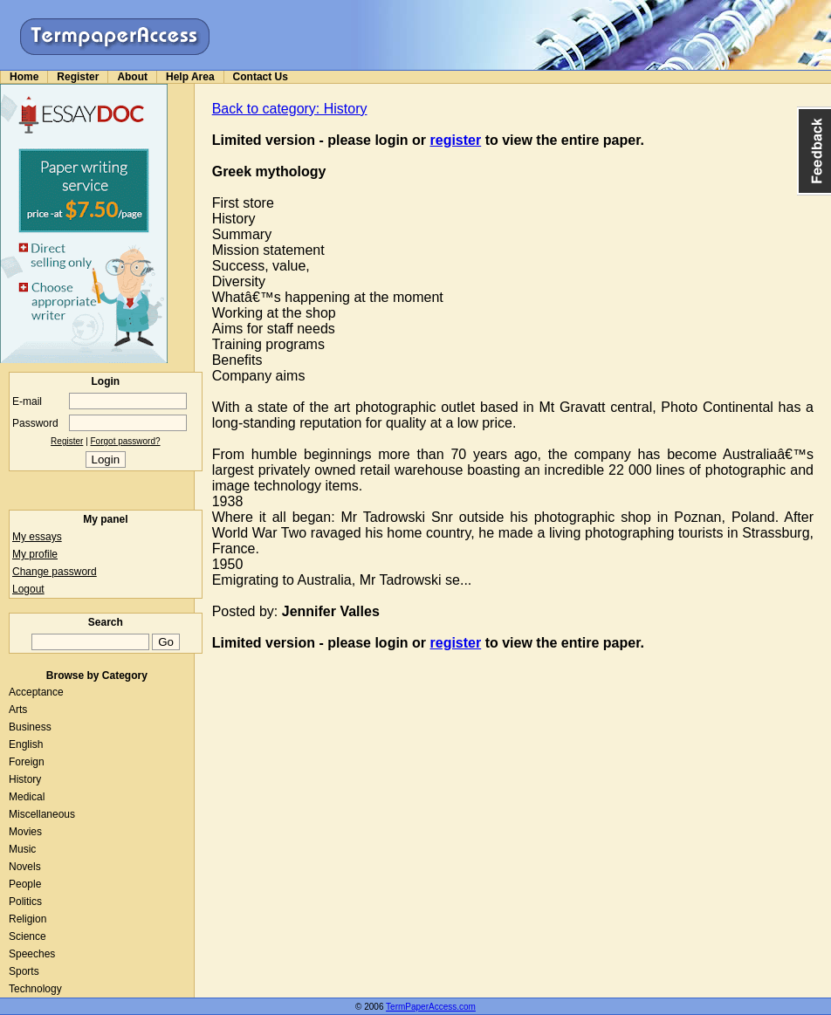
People (25, 884)
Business (30, 727)
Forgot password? (126, 441)
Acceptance (36, 692)
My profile (35, 554)
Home (24, 77)
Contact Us (260, 77)
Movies (25, 832)
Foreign (27, 762)
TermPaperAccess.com (431, 1007)
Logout (28, 589)
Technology (35, 989)
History (25, 779)
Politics (25, 901)
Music (22, 849)
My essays (37, 537)
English (26, 744)
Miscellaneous (42, 814)
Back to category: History (289, 108)
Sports (24, 971)
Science (27, 936)
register (456, 140)
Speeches (32, 954)
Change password (54, 572)
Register (78, 77)
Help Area (190, 77)
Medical (27, 797)
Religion (27, 919)
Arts (18, 709)
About (132, 77)
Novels (25, 867)
